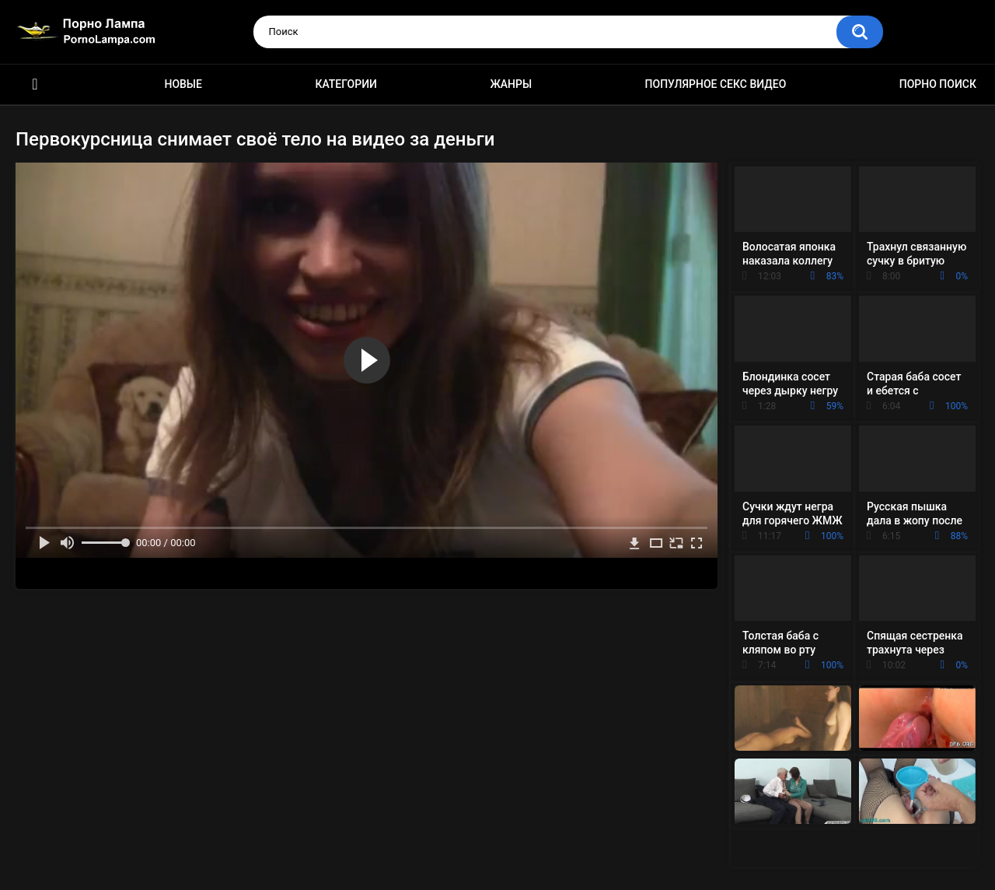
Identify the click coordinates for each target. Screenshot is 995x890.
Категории (346, 84)
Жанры (511, 84)
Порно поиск (937, 84)
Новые (182, 84)
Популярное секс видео (716, 84)
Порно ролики (35, 84)
